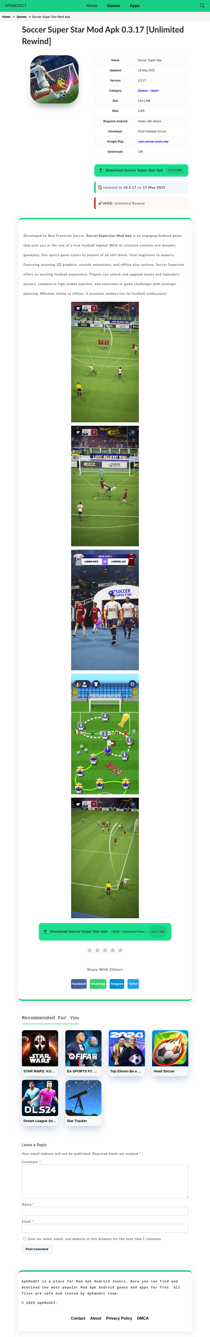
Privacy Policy (119, 1324)
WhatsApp (98, 984)
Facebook (79, 984)
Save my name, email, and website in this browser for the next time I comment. (95, 1244)
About (95, 1324)
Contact (78, 1324)
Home (92, 6)
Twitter (133, 984)
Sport (154, 90)
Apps (135, 6)
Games (113, 6)
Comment (31, 1162)
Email (28, 1227)
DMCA (143, 1324)
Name (28, 1210)
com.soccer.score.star (153, 141)
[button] (141, 170)
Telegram (117, 984)
